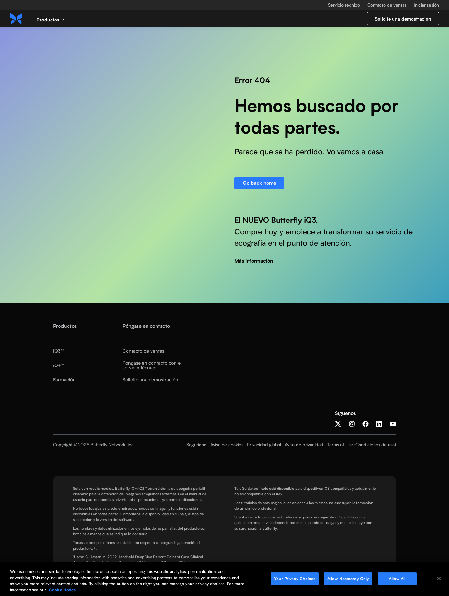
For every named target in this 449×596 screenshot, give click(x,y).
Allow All (397, 580)
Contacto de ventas (386, 5)
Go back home (259, 183)
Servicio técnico (344, 5)
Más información (253, 261)
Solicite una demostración (403, 18)
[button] (50, 18)
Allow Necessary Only (348, 580)
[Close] (439, 580)
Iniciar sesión (426, 5)
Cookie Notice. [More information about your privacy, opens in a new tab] (63, 591)
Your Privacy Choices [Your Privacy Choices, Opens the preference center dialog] (294, 580)
